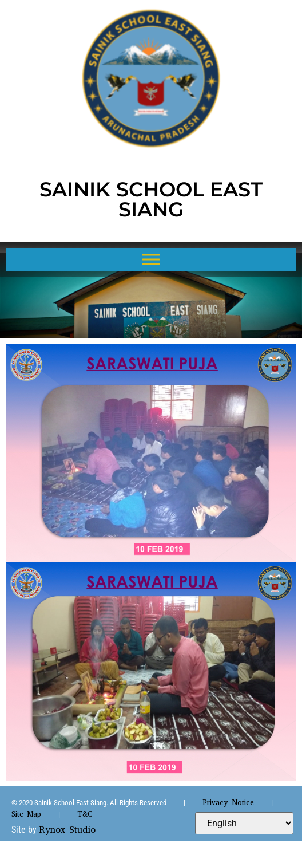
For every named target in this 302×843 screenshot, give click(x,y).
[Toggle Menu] (151, 259)
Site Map (26, 814)
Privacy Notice (228, 802)
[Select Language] (244, 823)
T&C (84, 814)
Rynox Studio (67, 830)
